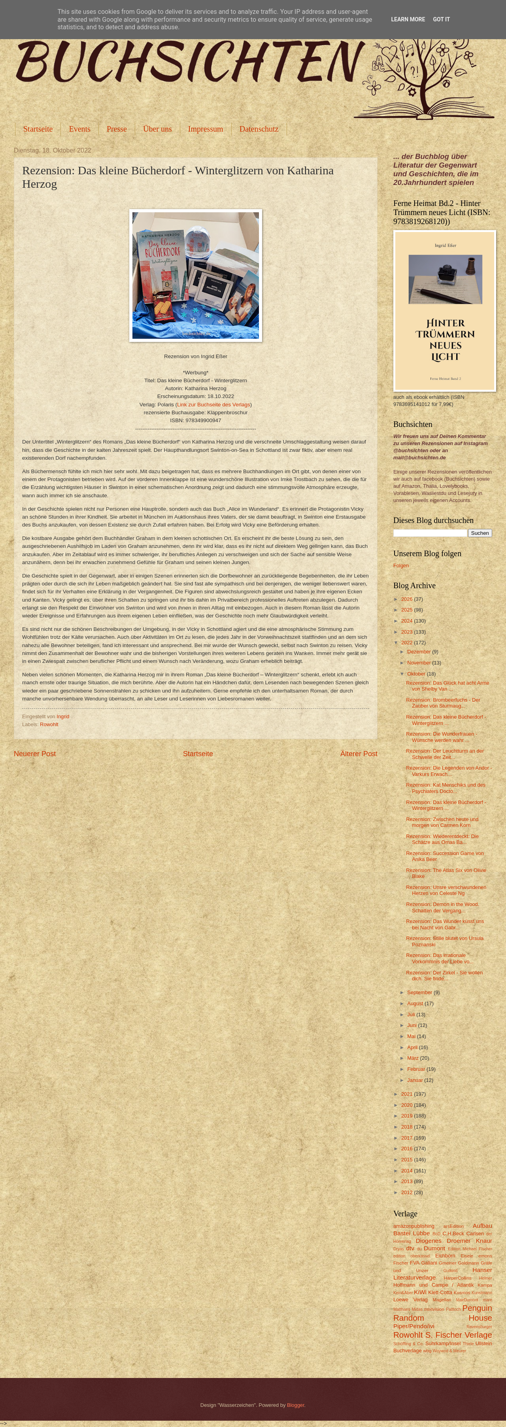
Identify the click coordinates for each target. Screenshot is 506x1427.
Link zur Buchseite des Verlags (213, 405)
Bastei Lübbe (411, 1233)
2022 (407, 643)
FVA (414, 1263)
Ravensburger (479, 1327)
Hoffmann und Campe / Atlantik (433, 1285)
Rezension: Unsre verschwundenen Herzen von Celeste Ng (446, 890)
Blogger (295, 1405)
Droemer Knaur (469, 1240)
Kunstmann (482, 1293)
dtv (410, 1248)
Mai (412, 1036)
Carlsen (475, 1233)
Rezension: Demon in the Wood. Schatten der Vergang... (442, 907)
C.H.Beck (453, 1233)
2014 (407, 1171)
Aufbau (482, 1225)
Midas (417, 1309)
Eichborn (445, 1256)
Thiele (468, 1344)
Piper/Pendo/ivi (413, 1326)
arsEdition (454, 1226)
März (413, 1058)
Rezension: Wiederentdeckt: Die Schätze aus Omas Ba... (442, 839)
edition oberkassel (411, 1256)
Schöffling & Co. (408, 1344)
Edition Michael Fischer (470, 1249)
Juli (411, 1014)
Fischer (400, 1263)
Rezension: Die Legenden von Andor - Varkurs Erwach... (449, 771)
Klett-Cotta (440, 1292)
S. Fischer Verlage (458, 1334)
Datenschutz (259, 129)
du (419, 1249)
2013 (407, 1181)
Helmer (485, 1278)
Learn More (408, 19)
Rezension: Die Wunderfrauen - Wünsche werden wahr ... (441, 737)
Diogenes (429, 1240)
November (419, 663)
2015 (407, 1160)
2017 (407, 1138)
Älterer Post (359, 754)
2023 (407, 632)
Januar (415, 1080)
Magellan (441, 1299)
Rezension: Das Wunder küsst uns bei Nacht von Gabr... (445, 924)
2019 (407, 1116)
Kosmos (462, 1292)
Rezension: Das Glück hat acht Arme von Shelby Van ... (447, 686)
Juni (412, 1025)
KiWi (420, 1292)
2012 (407, 1192)
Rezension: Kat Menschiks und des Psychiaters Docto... (445, 788)
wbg (427, 1350)
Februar (417, 1069)
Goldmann (468, 1263)
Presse (117, 129)
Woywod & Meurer (449, 1351)
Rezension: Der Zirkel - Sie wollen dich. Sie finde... (444, 976)
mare (487, 1300)
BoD (436, 1234)
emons (485, 1255)
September (420, 992)
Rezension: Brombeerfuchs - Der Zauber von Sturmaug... (443, 703)
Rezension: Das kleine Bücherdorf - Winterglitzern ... (446, 720)
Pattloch (453, 1309)
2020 (407, 1105)
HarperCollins (458, 1278)
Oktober (417, 674)
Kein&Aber (403, 1293)
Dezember (419, 652)
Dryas (398, 1249)
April (413, 1047)
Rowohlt (49, 724)
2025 (407, 610)
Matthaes (401, 1309)
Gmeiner (447, 1263)
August (416, 1003)
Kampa (485, 1285)
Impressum (205, 129)
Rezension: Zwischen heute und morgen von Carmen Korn (442, 822)
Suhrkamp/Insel (443, 1343)
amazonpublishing (413, 1226)
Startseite (38, 129)
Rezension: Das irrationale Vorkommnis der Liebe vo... (440, 958)
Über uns (157, 129)
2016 (407, 1148)
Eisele (467, 1255)
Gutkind (451, 1270)
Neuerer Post (35, 754)
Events (79, 129)
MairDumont (467, 1300)
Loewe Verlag (410, 1299)
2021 (407, 1094)
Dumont (434, 1248)
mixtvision (434, 1309)
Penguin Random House (442, 1312)
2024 (407, 621)
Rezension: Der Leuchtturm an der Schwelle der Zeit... (445, 754)
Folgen (401, 565)
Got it (441, 19)
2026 (407, 599)
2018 (407, 1127)
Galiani (429, 1263)
